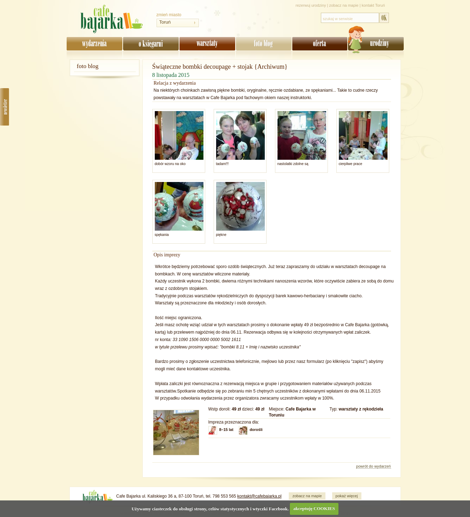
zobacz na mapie (344, 5)
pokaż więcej (347, 496)
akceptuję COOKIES (314, 508)
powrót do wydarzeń (373, 466)
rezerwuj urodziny (310, 5)
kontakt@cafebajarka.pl (259, 496)
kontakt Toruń (373, 5)
